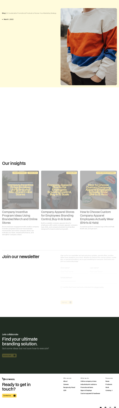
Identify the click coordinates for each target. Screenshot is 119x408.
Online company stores (88, 381)
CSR (64, 390)
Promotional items (87, 387)
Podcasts (109, 384)
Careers (66, 384)
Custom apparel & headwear (90, 393)
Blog (3, 13)
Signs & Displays (86, 390)
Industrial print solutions (89, 384)
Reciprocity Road (69, 387)
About (65, 381)
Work (107, 387)
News (107, 381)
